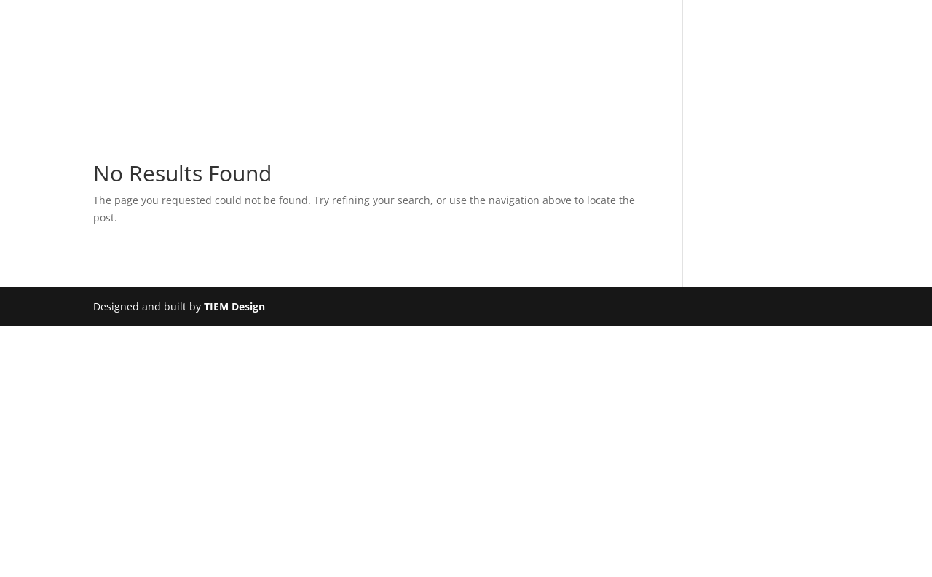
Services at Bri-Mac (462, 100)
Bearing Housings (310, 100)
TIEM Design (234, 306)
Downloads (580, 100)
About (214, 100)
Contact (763, 100)
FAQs (651, 100)
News (701, 100)
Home (159, 100)
